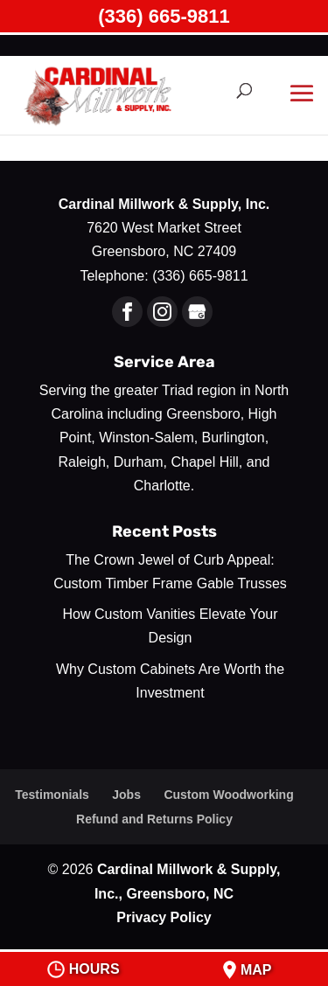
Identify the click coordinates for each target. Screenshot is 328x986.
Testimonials (52, 795)
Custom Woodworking (228, 795)
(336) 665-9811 (163, 16)
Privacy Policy (164, 917)
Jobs (126, 795)
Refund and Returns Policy (154, 819)
